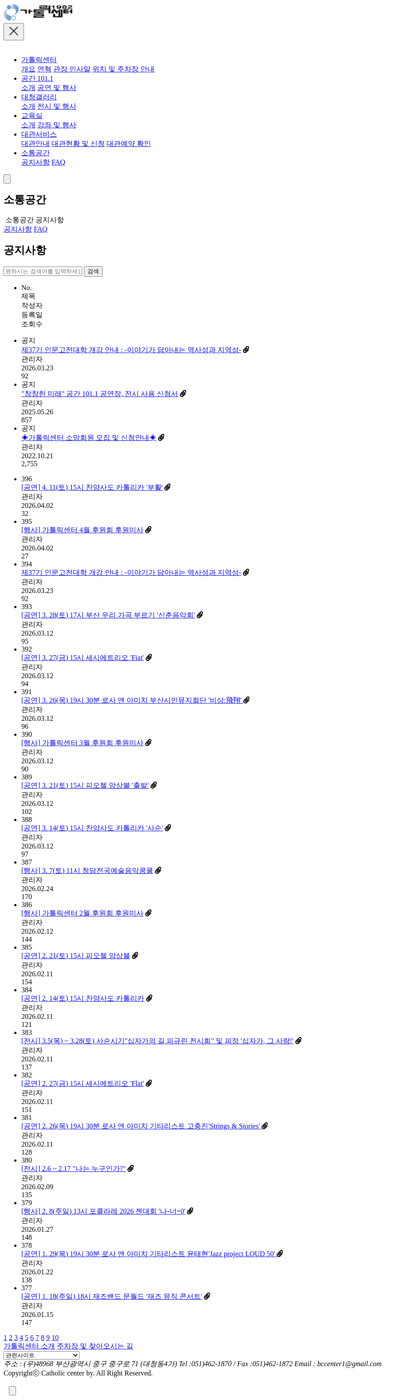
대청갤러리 (39, 97)
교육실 (32, 115)
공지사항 (35, 162)
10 (55, 1337)
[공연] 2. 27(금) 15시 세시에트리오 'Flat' (82, 1083)
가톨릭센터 (39, 59)
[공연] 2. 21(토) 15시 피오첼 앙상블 (75, 955)
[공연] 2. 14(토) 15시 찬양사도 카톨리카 (82, 998)
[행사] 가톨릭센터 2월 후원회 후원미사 (82, 913)
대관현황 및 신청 (78, 143)
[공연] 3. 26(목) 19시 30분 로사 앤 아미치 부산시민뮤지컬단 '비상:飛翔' (132, 700)
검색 (93, 271)
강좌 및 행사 (56, 125)
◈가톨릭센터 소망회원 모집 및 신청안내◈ (88, 437)
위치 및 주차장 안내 (123, 69)
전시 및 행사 (56, 106)
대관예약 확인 (129, 143)
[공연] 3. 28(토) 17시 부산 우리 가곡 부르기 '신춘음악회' (108, 615)
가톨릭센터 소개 (29, 1346)
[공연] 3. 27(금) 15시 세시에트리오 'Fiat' (82, 657)
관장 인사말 (72, 69)
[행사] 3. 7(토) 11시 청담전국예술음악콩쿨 (87, 870)
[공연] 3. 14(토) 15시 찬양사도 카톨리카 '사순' (92, 828)
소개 (28, 87)
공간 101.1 (37, 78)
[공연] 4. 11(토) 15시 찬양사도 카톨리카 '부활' (92, 487)
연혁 (44, 69)
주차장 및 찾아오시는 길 (95, 1346)
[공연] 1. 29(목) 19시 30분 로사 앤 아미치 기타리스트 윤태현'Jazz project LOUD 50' (149, 1254)
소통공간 (35, 153)
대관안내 (35, 143)
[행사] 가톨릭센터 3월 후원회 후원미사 (82, 743)
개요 (28, 69)
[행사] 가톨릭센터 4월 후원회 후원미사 (82, 530)
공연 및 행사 (56, 87)
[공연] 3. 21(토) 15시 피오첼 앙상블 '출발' (85, 785)
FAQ (58, 162)
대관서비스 (39, 134)
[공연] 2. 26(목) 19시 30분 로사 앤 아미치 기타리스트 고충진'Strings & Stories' (141, 1126)
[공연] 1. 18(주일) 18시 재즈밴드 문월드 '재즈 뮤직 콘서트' (111, 1296)
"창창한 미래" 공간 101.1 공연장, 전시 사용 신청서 (99, 393)
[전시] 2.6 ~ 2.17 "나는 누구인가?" (73, 1168)
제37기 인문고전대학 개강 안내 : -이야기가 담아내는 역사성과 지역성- (131, 350)
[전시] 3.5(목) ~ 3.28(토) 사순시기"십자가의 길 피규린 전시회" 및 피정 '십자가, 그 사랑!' (157, 1041)
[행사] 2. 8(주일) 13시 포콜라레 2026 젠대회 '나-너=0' (103, 1211)
